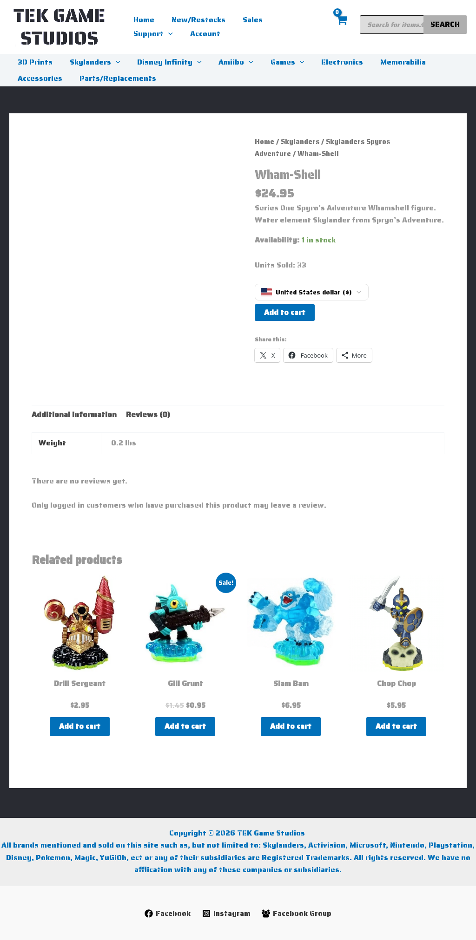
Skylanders (91, 62)
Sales (247, 20)
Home (142, 20)
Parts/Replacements (114, 78)
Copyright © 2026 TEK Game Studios (238, 833)
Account (147, 33)
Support (291, 20)
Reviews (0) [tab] (148, 414)
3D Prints (34, 62)
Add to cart (284, 312)
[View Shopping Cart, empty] (341, 27)
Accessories (39, 78)
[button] (306, 20)
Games (278, 62)
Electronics (330, 62)
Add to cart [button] (79, 726)
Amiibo (228, 62)
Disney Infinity (164, 62)
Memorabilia (388, 62)
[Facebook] (166, 913)
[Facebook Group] (297, 913)
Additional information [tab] (74, 414)
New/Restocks (195, 20)
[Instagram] (225, 913)
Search (445, 24)
